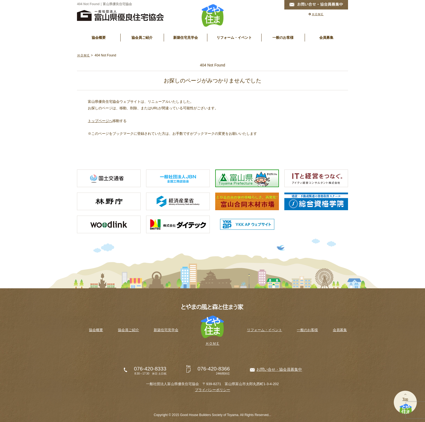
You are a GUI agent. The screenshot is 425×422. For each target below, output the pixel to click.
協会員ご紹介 (142, 38)
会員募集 (326, 38)
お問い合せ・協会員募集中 (279, 369)
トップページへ (100, 121)
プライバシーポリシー (212, 390)
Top (405, 399)
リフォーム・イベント (234, 38)
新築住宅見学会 (185, 38)
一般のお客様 (283, 38)
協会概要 (99, 38)
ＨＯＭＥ (318, 14)
